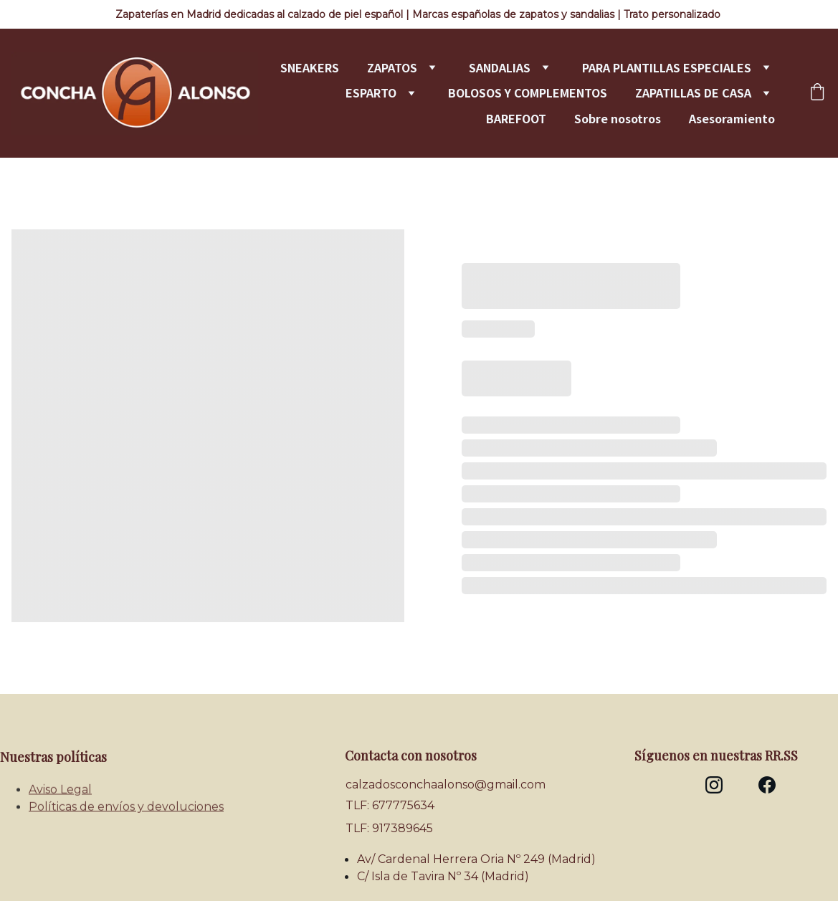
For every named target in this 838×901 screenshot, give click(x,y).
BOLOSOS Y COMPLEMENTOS (527, 93)
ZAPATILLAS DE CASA (693, 93)
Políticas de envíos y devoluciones (126, 809)
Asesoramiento (732, 118)
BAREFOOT (516, 118)
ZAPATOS (392, 68)
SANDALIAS (499, 68)
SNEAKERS (309, 68)
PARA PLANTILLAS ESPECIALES (666, 68)
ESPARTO (371, 93)
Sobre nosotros (617, 118)
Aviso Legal (60, 792)
